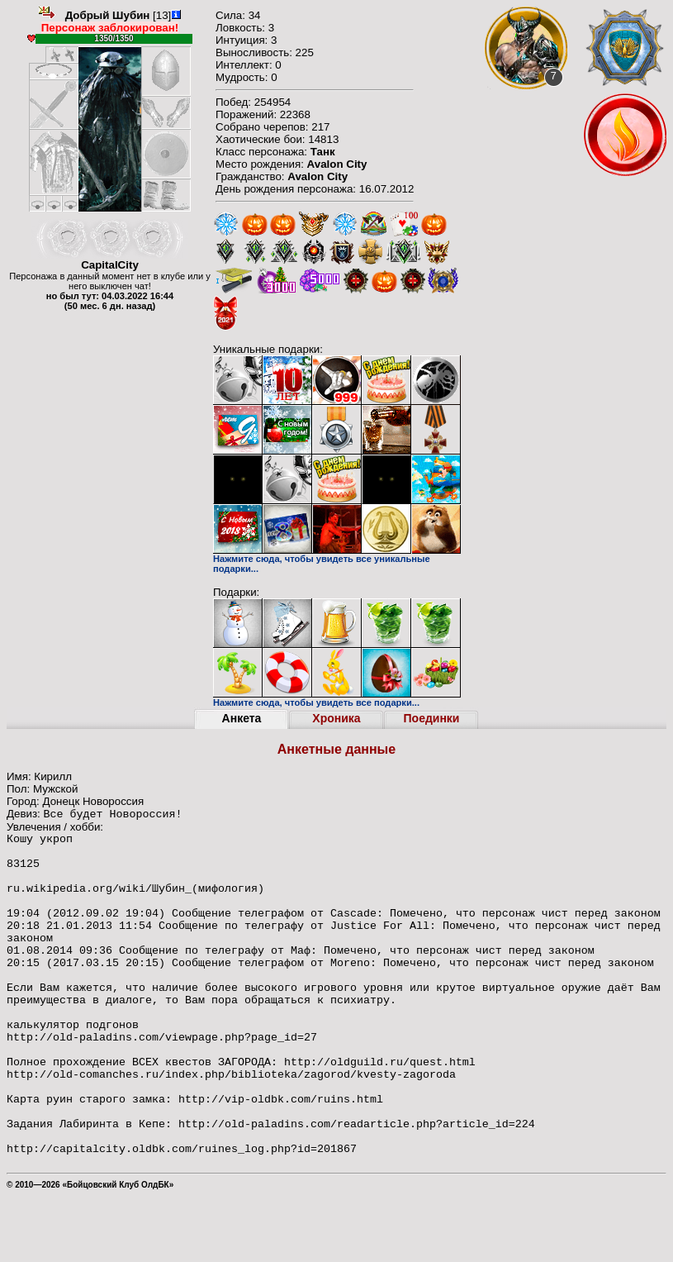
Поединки (432, 718)
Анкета (242, 718)
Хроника (336, 718)
